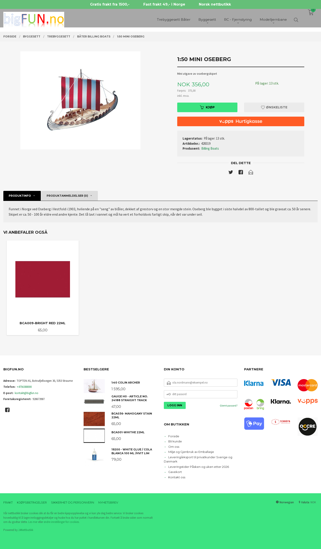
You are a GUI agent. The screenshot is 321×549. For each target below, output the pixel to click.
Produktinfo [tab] (20, 195)
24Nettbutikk (25, 530)
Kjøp (207, 107)
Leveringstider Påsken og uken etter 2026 (198, 467)
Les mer (32, 522)
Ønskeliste (274, 107)
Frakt (8, 502)
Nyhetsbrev (108, 502)
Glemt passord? (228, 405)
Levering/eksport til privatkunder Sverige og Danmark (198, 459)
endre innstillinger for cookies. (62, 522)
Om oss (173, 446)
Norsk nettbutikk (215, 4)
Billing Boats (210, 148)
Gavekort (175, 472)
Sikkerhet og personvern (72, 502)
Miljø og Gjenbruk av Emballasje (191, 452)
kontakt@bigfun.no (26, 393)
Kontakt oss (176, 477)
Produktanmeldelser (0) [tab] (67, 195)
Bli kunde (175, 441)
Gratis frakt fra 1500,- (110, 4)
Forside (173, 436)
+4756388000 (24, 387)
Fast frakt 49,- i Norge (164, 4)
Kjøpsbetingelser (32, 502)
